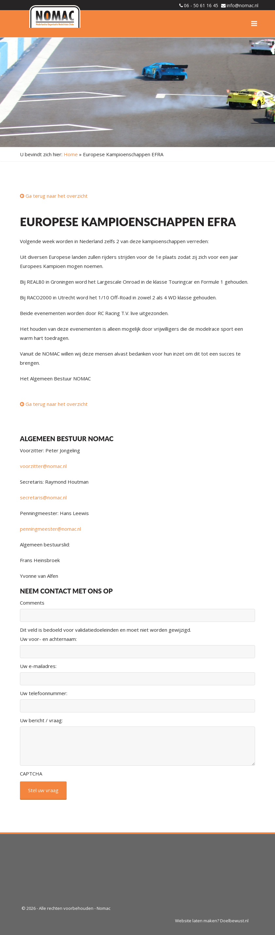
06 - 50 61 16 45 (201, 5)
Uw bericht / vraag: (41, 720)
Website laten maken (196, 921)
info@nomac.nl (242, 5)
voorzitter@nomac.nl (43, 466)
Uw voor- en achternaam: (48, 639)
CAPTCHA (31, 773)
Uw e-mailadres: (38, 666)
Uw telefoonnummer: (43, 693)
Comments (32, 602)
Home (71, 154)
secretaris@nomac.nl (43, 497)
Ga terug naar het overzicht (54, 195)
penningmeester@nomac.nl (50, 529)
